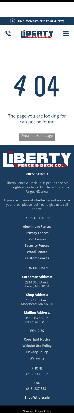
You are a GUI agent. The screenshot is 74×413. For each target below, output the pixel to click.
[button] (66, 17)
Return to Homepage (37, 119)
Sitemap (28, 394)
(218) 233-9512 (37, 357)
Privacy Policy (43, 394)
